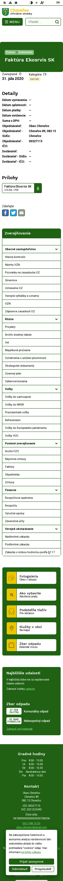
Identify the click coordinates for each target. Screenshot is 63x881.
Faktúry (34, 66)
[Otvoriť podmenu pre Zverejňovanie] (56, 229)
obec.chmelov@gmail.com (31, 813)
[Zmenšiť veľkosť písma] (36, 2)
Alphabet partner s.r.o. (47, 834)
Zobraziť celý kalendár (19, 715)
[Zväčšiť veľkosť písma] (42, 2)
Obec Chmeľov (41, 837)
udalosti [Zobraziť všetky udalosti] (30, 675)
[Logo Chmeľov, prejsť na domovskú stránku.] (31, 12)
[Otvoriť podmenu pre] (56, 235)
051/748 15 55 (31, 810)
